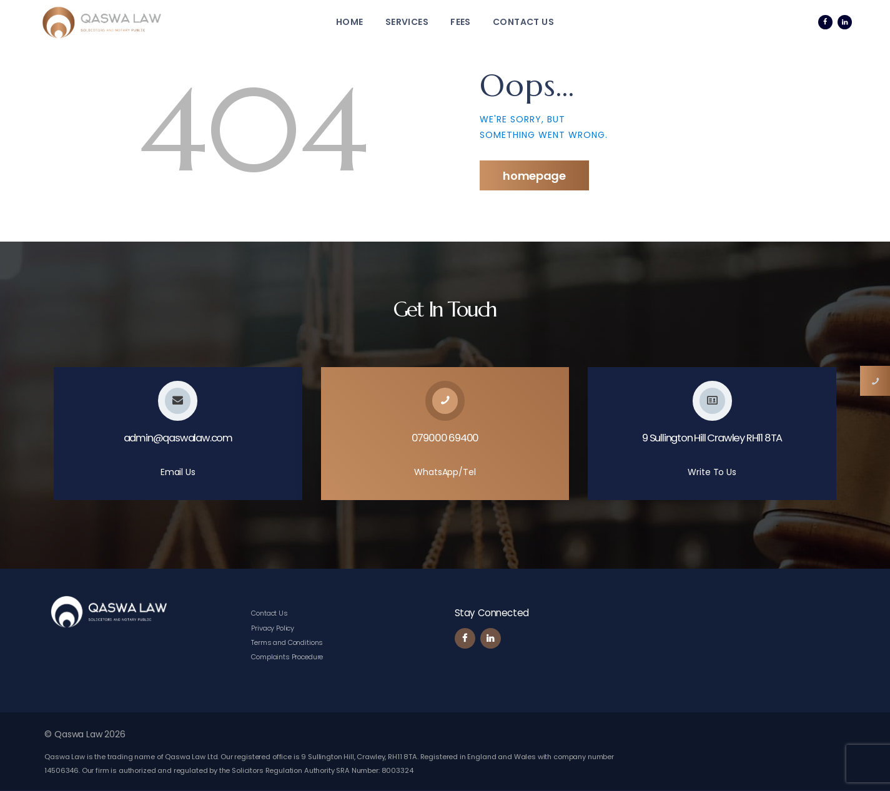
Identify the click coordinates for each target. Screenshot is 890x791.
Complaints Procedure (287, 657)
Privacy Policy (272, 628)
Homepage (534, 176)
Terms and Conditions (287, 642)
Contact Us (269, 613)
